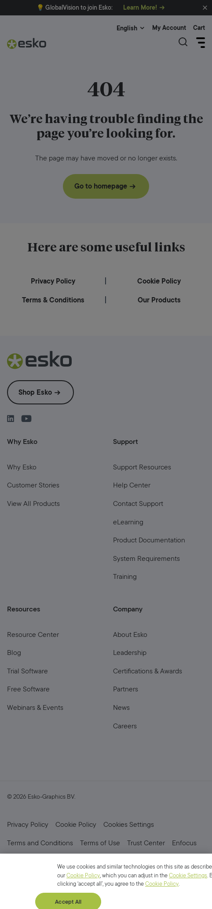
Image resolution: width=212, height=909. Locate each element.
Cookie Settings (188, 902)
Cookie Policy (83, 902)
